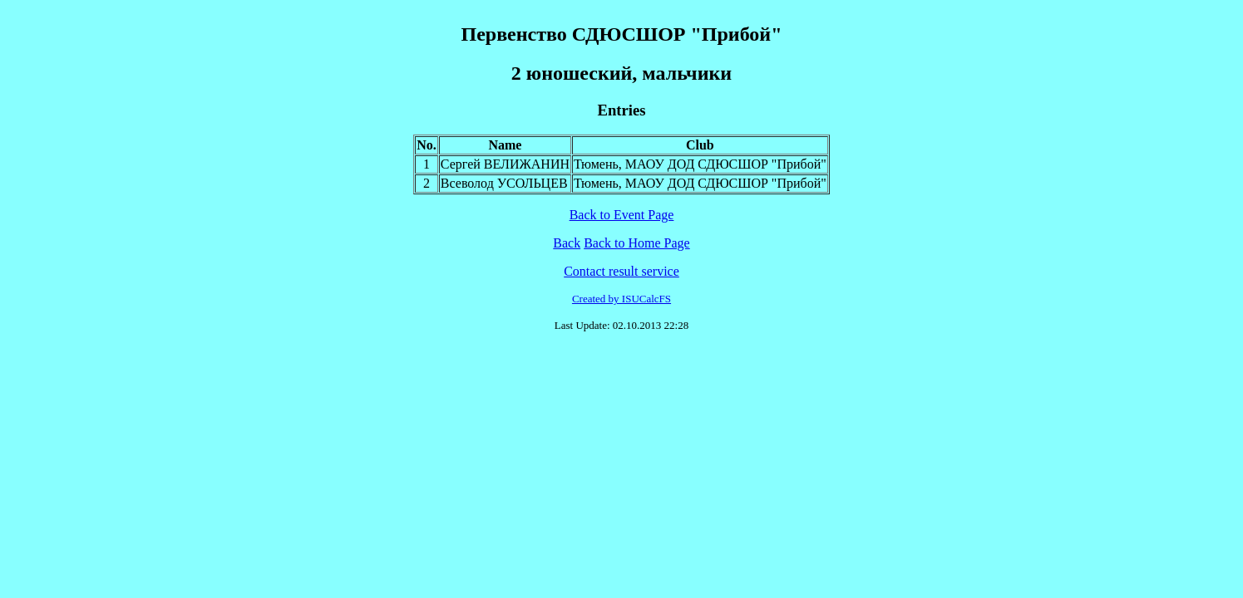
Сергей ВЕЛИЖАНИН (505, 164)
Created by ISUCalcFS (621, 298)
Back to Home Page (637, 243)
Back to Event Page (622, 215)
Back (566, 243)
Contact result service (621, 271)
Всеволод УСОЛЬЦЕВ (504, 183)
